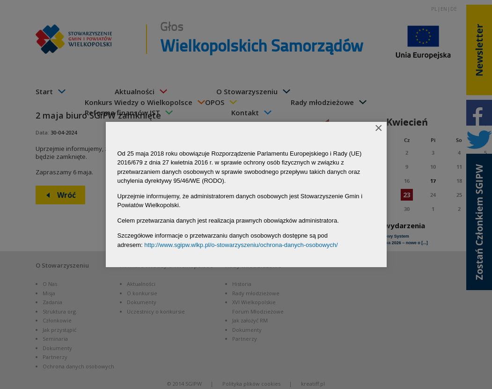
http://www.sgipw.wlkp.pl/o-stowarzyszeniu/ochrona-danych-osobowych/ (241, 244)
